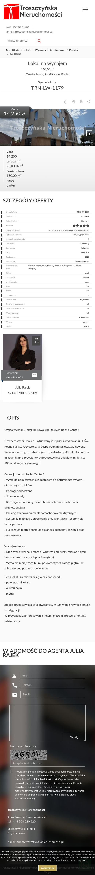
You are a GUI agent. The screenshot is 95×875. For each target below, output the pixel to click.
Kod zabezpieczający (23, 746)
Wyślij (74, 737)
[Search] (24, 40)
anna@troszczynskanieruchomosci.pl (29, 31)
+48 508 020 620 (17, 27)
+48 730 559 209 (22, 393)
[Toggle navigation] (85, 10)
